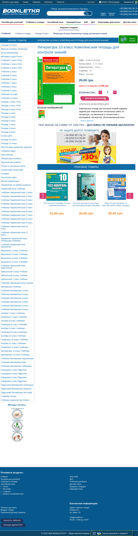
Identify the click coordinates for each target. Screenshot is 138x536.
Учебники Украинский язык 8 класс (16, 219)
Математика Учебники (11, 287)
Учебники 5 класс (9, 75)
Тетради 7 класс (8, 124)
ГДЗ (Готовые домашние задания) (16, 147)
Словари (5, 173)
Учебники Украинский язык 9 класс (16, 223)
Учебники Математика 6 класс (14, 309)
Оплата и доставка (10, 2)
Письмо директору (13, 525)
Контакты (48, 2)
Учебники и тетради (22, 34)
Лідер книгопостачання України (69, 9)
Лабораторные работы (11, 158)
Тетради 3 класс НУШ (11, 109)
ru (93, 2)
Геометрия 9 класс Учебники (14, 332)
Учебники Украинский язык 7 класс (16, 215)
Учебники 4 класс (9, 71)
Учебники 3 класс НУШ (11, 68)
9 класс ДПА (6, 136)
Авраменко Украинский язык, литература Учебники (14, 239)
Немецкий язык (76, 489)
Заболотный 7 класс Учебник (14, 279)
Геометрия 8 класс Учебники (14, 324)
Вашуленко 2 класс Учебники (14, 254)
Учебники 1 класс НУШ (11, 60)
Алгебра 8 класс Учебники (13, 321)
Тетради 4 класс (8, 113)
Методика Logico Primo (11, 56)
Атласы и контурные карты (13, 166)
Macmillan (7, 489)
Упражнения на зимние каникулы (16, 185)
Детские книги (76, 484)
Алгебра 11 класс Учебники (13, 343)
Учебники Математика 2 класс (14, 294)
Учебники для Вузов (78, 481)
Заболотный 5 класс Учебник (14, 272)
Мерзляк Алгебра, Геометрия (14, 49)
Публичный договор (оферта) (13, 512)
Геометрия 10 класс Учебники (14, 339)
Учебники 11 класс (9, 98)
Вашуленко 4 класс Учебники (14, 262)
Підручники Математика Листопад (16, 392)
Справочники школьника (12, 170)
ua (89, 2)
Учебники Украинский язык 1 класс (16, 192)
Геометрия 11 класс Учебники (14, 347)
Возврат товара (7, 510)
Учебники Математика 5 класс (14, 306)
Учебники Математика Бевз (13, 362)
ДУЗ (71, 479)
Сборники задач (8, 151)
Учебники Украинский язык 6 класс (16, 211)
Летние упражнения (10, 181)
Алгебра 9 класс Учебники (13, 328)
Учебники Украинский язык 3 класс (16, 200)
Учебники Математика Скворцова (16, 366)
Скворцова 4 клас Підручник (14, 381)
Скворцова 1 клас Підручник (14, 370)
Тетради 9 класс (8, 132)
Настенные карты (9, 177)
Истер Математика (9, 53)
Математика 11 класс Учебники (15, 355)
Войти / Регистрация (110, 2)
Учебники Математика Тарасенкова (17, 358)
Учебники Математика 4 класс (14, 302)
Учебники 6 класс (9, 79)
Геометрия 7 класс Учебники (14, 317)
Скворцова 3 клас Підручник (14, 377)
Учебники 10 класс (9, 94)
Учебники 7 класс (9, 83)
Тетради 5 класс (8, 117)
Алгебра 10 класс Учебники (13, 336)
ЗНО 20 (73, 477)
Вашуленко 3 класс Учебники (14, 258)
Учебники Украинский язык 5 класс (16, 207)
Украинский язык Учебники (13, 189)
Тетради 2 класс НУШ (11, 105)
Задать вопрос (103, 14)
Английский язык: (8, 484)
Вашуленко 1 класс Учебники (14, 250)
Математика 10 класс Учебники (15, 351)
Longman (6, 491)
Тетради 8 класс (8, 128)
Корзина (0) (129, 2)
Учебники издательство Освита (15, 400)
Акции (25, 2)
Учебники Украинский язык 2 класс (16, 196)
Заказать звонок (111, 14)
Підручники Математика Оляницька (17, 385)
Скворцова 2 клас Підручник (14, 373)
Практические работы (11, 162)
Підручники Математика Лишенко (16, 389)
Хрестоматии (7, 155)
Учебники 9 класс (9, 90)
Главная (5, 33)
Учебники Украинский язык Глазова (17, 283)
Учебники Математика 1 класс (14, 290)
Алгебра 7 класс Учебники (13, 313)
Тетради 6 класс (8, 121)
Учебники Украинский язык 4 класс (16, 204)
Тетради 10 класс (42, 34)
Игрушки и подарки (78, 487)
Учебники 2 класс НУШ (11, 64)
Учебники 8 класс (9, 87)
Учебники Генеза (8, 396)
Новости (60, 2)
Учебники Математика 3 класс (14, 298)
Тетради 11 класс (9, 143)
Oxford (5, 487)
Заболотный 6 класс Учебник (14, 275)
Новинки (36, 2)
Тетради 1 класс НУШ (11, 102)
